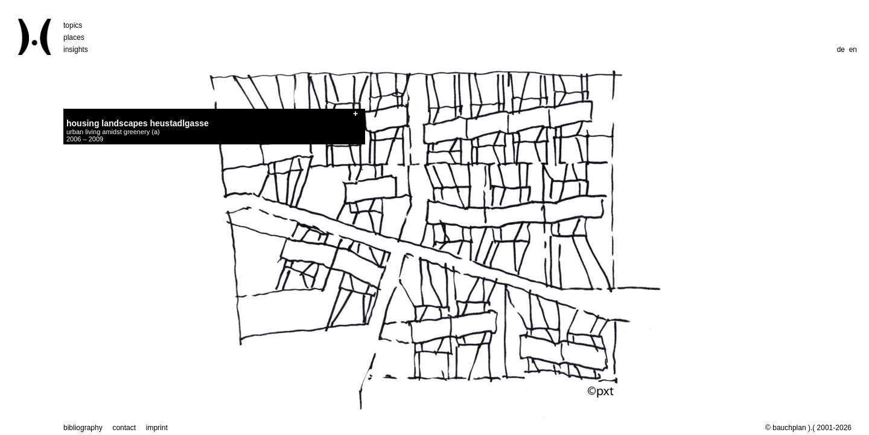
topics (72, 25)
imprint (157, 428)
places (73, 37)
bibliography (83, 428)
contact (124, 428)
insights (75, 49)
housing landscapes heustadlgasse (137, 123)
